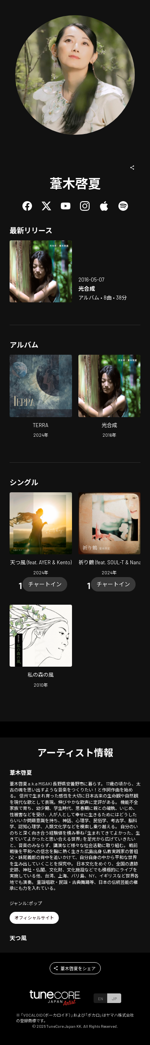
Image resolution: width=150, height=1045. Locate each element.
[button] (132, 168)
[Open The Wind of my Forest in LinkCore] (41, 647)
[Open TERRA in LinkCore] (41, 397)
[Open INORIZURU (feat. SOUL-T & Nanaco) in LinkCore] (109, 534)
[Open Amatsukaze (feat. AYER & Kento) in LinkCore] (41, 534)
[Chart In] (44, 584)
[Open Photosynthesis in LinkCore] (41, 271)
